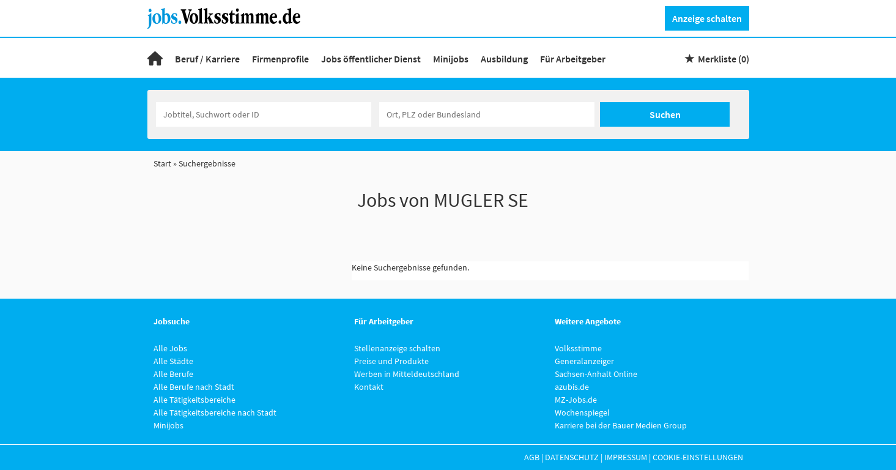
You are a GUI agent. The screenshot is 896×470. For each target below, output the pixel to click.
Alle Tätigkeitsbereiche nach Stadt (215, 412)
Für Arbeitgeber (572, 59)
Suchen (665, 114)
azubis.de (572, 386)
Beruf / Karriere (207, 59)
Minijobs (450, 59)
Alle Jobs (170, 348)
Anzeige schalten (707, 18)
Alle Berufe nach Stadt (194, 386)
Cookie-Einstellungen (698, 457)
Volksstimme (578, 348)
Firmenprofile (280, 59)
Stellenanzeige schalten (397, 348)
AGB (531, 457)
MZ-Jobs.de (576, 399)
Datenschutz (572, 457)
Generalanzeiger (584, 361)
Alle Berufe (173, 373)
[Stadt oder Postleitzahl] (486, 114)
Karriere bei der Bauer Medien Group (621, 425)
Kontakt (368, 386)
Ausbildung (504, 59)
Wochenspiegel (582, 412)
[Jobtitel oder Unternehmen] (263, 114)
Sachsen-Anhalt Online (596, 373)
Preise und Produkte (391, 361)
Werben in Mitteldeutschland (406, 373)
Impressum (625, 457)
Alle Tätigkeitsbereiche (194, 399)
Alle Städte (173, 361)
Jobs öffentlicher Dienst (371, 59)
